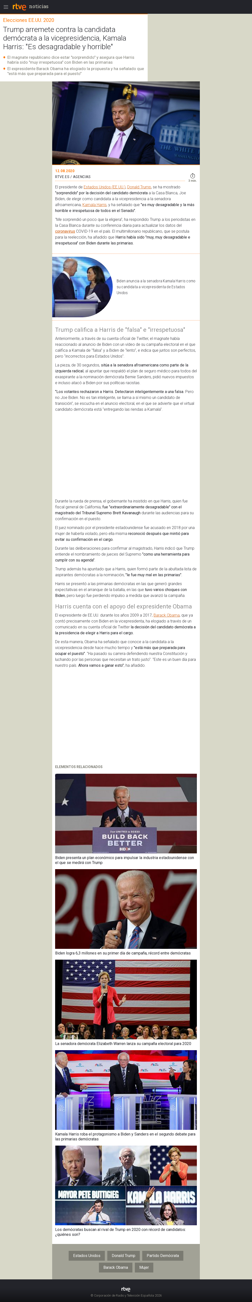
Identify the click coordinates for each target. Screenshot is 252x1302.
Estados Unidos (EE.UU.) (105, 187)
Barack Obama (167, 615)
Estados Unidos (86, 1255)
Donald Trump (139, 187)
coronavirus (65, 231)
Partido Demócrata (163, 1255)
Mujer (144, 1267)
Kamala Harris (94, 204)
